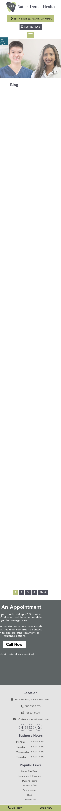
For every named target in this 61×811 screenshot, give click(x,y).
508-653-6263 (32, 27)
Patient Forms (29, 781)
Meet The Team (29, 771)
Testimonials (29, 790)
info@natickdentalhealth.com (30, 719)
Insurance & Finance (30, 776)
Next (43, 592)
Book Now (46, 808)
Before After (30, 785)
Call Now (14, 644)
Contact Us (30, 799)
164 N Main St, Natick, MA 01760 (33, 18)
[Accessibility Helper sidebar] (4, 41)
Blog (29, 795)
